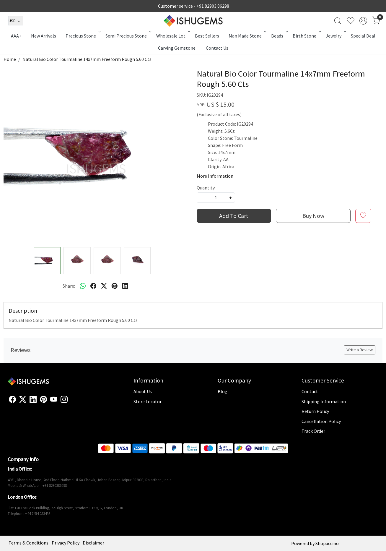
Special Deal (363, 36)
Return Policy (315, 411)
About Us (142, 391)
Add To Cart (233, 215)
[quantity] (216, 197)
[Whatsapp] (82, 286)
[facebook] (93, 286)
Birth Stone (306, 36)
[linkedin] (125, 286)
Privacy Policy (65, 543)
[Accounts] (363, 21)
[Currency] (15, 20)
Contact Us (217, 48)
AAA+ (16, 36)
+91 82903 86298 (212, 6)
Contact (310, 391)
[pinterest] (114, 286)
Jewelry (335, 36)
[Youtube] (53, 399)
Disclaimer (93, 543)
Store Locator (147, 401)
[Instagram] (64, 399)
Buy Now (313, 215)
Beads (279, 36)
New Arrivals (43, 36)
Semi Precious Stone (128, 36)
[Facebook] (12, 399)
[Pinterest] (43, 399)
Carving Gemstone (177, 48)
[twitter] (104, 286)
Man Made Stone (247, 36)
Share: (69, 286)
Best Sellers (207, 36)
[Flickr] (71, 402)
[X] (22, 399)
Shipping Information (324, 401)
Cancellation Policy (321, 421)
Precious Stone (83, 36)
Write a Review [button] (359, 349)
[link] (337, 21)
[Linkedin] (33, 399)
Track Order (313, 431)
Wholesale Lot (172, 36)
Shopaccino (327, 543)
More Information (215, 176)
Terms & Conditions (28, 543)
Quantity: (206, 188)
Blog (222, 391)
